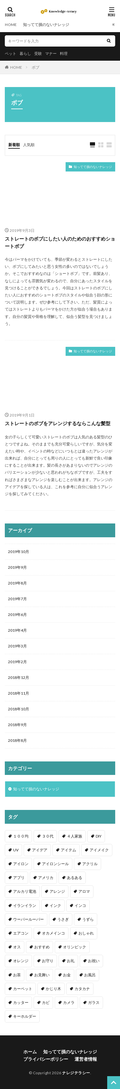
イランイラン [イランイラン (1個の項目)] (24, 905)
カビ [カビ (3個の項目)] (46, 1002)
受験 (38, 53)
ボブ (35, 67)
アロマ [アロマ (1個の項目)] (84, 891)
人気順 (29, 144)
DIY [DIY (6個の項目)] (98, 836)
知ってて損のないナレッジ (46, 24)
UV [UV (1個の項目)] (16, 849)
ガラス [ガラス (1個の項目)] (94, 1002)
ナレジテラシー (76, 1072)
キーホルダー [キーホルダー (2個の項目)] (24, 1016)
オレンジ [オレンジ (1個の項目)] (20, 960)
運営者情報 (86, 1059)
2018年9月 (17, 724)
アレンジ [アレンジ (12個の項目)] (57, 891)
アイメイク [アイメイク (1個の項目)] (99, 849)
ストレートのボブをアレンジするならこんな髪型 (57, 423)
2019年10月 (18, 551)
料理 (64, 53)
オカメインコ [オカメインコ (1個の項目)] (53, 933)
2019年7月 (17, 598)
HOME (11, 24)
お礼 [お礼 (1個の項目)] (71, 960)
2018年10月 (18, 709)
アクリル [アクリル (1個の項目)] (90, 863)
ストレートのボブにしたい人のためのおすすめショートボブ (60, 242)
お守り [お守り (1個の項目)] (47, 960)
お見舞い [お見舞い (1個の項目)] (42, 974)
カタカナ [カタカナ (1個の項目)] (82, 988)
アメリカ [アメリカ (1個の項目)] (45, 877)
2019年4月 (17, 630)
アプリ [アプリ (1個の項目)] (19, 877)
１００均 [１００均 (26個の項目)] (20, 836)
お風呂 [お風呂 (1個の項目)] (90, 974)
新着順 (14, 144)
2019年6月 (17, 614)
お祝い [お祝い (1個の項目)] (94, 960)
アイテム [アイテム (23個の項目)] (68, 849)
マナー (51, 53)
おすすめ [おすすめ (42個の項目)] (42, 946)
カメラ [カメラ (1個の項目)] (69, 1002)
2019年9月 (17, 567)
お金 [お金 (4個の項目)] (67, 974)
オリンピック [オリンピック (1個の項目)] (74, 946)
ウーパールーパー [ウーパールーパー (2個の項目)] (28, 919)
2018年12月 (18, 677)
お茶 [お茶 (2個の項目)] (17, 974)
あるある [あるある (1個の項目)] (74, 877)
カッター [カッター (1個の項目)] (20, 1002)
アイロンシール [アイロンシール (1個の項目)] (55, 863)
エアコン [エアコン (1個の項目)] (20, 933)
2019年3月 (17, 646)
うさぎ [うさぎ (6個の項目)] (63, 919)
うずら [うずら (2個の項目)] (88, 919)
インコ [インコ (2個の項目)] (80, 905)
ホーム (30, 1051)
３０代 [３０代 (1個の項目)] (47, 836)
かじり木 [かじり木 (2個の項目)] (53, 988)
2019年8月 (17, 583)
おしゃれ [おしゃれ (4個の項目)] (86, 933)
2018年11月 (18, 693)
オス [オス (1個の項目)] (17, 946)
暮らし (25, 53)
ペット (10, 53)
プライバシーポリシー (45, 1059)
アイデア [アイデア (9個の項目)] (39, 849)
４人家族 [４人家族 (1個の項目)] (74, 836)
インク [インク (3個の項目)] (55, 905)
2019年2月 (17, 661)
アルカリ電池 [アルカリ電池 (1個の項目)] (24, 891)
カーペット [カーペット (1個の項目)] (22, 988)
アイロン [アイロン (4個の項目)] (20, 863)
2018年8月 (17, 740)
